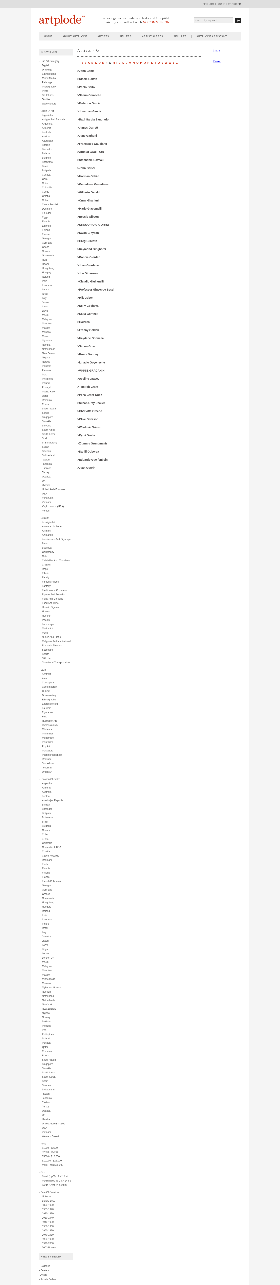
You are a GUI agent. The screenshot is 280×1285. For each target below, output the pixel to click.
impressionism (50, 725)
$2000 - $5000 (50, 1152)
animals (46, 530)
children (46, 564)
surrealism (48, 763)
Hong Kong (48, 268)
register (234, 4)
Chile (44, 179)
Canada (46, 174)
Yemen (45, 510)
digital (45, 65)
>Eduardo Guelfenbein (92, 459)
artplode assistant (212, 36)
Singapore (47, 417)
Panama (46, 370)
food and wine (50, 603)
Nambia (46, 344)
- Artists (43, 1274)
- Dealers (44, 1270)
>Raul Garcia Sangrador (93, 119)
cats (44, 556)
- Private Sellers (47, 1279)
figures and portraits (53, 594)
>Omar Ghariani (88, 200)
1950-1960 (48, 1226)
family (45, 577)
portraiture (47, 750)
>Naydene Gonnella (90, 338)
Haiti (44, 259)
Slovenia (46, 425)
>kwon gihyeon (88, 232)
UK (43, 480)
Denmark (47, 208)
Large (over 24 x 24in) (54, 1185)
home (48, 36)
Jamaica (46, 936)
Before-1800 (48, 1200)
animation (47, 535)
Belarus (46, 153)
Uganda (46, 476)
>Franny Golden (88, 330)
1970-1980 (48, 1234)
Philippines (48, 1034)
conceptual (48, 682)
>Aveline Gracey (88, 378)
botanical (47, 547)
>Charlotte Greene (89, 411)
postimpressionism (52, 754)
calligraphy (48, 552)
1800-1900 (48, 1205)
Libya (45, 310)
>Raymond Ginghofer (91, 249)
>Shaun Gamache (89, 95)
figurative (47, 712)
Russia (45, 404)
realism (46, 759)
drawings (47, 69)
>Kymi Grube (86, 435)
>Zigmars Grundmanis (92, 443)
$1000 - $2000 (50, 1147)
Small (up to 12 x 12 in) (55, 1176)
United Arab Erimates (53, 489)
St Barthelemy (49, 442)
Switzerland (48, 455)
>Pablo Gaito (86, 87)
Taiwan (45, 459)
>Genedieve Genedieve (92, 184)
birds (44, 543)
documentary (49, 695)
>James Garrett (87, 127)
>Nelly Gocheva (88, 305)
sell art (209, 4)
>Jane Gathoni (87, 135)
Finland (46, 230)
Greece (46, 251)
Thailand (46, 468)
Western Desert (50, 1136)
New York (47, 1004)
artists (103, 36)
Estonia (46, 221)
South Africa (48, 429)
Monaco (46, 332)
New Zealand (49, 353)
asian (45, 678)
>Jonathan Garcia (89, 111)
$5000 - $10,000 (51, 1156)
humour (46, 615)
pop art (46, 746)
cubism (46, 691)
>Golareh (83, 322)
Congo (45, 191)
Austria (45, 136)
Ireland (45, 289)
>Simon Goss (86, 346)
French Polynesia (51, 881)
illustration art (49, 720)
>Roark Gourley (88, 354)
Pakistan (46, 366)
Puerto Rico (48, 391)
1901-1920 (48, 1209)
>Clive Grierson (87, 419)
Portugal (46, 387)
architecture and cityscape (56, 539)
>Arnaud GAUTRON (90, 151)
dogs (45, 569)
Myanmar (47, 340)
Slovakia (46, 421)
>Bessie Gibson (88, 216)
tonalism (47, 767)
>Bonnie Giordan (88, 257)
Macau (45, 315)
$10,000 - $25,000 (52, 1160)
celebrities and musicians (56, 560)
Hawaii (45, 264)
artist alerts (152, 36)
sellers (125, 36)
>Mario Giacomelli (89, 208)
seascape (47, 649)
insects (46, 620)
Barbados (47, 149)
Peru (44, 374)
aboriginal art (49, 522)
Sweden (46, 451)
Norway (46, 361)
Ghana (45, 247)
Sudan (45, 446)
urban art (47, 771)
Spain (45, 438)
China (45, 183)
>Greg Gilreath (87, 241)
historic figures (50, 607)
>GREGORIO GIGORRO (93, 224)
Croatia (46, 196)
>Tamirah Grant (87, 386)
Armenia (46, 128)
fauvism (46, 708)
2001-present (49, 1247)
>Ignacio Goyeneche (91, 362)
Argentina (47, 123)
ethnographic (49, 73)
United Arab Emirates (53, 1123)
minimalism (48, 733)
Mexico (46, 327)
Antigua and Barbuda (53, 119)
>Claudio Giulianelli (90, 281)
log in (221, 4)
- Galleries (44, 1266)
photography (49, 86)
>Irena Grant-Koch (89, 394)
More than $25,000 (52, 1165)
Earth (45, 864)
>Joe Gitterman (87, 273)
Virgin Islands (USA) (53, 506)
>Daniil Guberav (88, 451)
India (44, 281)
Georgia (46, 238)
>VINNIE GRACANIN (90, 370)
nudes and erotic (51, 637)
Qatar (45, 395)
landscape (48, 624)
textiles (46, 99)
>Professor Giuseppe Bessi (95, 289)
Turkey (45, 472)
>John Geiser (86, 168)
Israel (45, 293)
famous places (50, 581)
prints (45, 91)
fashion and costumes (54, 590)
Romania (47, 400)
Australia (47, 132)
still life (46, 658)
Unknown (47, 1196)
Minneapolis (48, 979)
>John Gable (85, 70)
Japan (45, 302)
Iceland (46, 276)
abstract (46, 674)
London (46, 953)
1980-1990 (48, 1239)
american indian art (52, 526)
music (45, 632)
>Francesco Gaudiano (92, 143)
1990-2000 (48, 1243)
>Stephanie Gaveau (90, 160)
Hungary (46, 272)
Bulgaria (46, 170)
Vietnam (46, 502)
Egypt (45, 217)
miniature (47, 729)
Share (216, 50)
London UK (48, 957)
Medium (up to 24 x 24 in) (56, 1180)
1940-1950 (48, 1222)
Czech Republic (50, 204)
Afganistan (48, 115)
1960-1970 (48, 1230)
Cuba (45, 200)
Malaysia (47, 319)
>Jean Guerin (86, 467)
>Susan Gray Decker (91, 403)
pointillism (47, 742)
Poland (45, 383)
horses (46, 611)
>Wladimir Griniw (89, 427)
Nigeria (46, 357)
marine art (47, 628)
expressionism (50, 703)
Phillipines (47, 378)
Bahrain (46, 145)
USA (44, 493)
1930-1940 (48, 1217)
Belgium (46, 157)
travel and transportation (56, 662)
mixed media (49, 78)
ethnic (45, 573)
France (45, 234)
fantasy (46, 586)
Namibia (46, 991)
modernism (48, 737)
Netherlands (48, 349)
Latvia (45, 306)
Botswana (47, 162)
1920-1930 (48, 1213)
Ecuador (46, 213)
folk (44, 716)
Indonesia (47, 285)
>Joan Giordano (88, 265)
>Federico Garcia (88, 103)
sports (45, 654)
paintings (47, 82)
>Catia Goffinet (87, 313)
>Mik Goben (85, 297)
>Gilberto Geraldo (89, 192)
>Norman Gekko (88, 176)
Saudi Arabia (49, 408)
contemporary (49, 686)
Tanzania (47, 463)
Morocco (46, 336)
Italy (44, 298)
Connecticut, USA (51, 847)
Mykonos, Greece (51, 987)
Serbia (45, 412)
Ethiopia (46, 225)
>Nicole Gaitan (87, 79)
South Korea (49, 434)
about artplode (74, 36)
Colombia (47, 187)
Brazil (45, 166)
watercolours (49, 103)
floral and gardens (52, 598)
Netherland (48, 996)
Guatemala (48, 255)
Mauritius (47, 323)
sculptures (48, 95)
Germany (47, 242)
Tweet (217, 61)
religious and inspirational (56, 641)
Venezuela (47, 498)
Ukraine (46, 485)
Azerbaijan (48, 140)
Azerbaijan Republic (53, 800)
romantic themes (52, 645)
